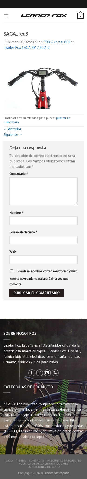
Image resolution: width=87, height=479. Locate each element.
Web (12, 251)
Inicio (9, 460)
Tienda (21, 460)
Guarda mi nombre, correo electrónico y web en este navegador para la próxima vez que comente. (43, 277)
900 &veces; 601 (56, 42)
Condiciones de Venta (44, 467)
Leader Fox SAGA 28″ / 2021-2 (26, 47)
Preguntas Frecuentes (64, 460)
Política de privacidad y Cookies (43, 463)
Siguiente (13, 134)
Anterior (12, 129)
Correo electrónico (23, 232)
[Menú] (6, 15)
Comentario (18, 174)
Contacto (37, 460)
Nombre (16, 213)
